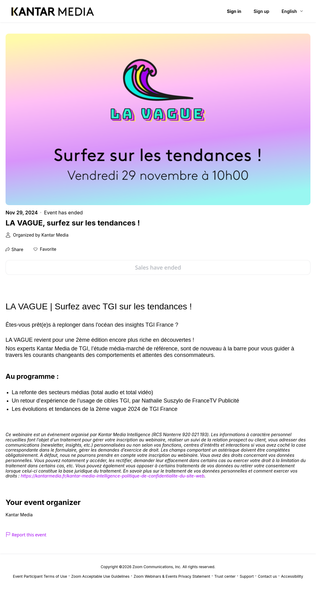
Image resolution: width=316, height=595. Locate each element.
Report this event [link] (26, 535)
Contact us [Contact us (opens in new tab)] (267, 576)
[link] (112, 476)
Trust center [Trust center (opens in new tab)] (225, 576)
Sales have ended (158, 267)
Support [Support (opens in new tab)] (247, 576)
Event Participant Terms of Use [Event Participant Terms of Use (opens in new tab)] (40, 576)
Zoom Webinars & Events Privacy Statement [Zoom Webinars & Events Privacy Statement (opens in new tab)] (172, 576)
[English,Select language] (293, 11)
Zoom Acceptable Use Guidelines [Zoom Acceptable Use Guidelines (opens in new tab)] (100, 576)
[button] (45, 249)
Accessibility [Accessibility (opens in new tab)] (292, 576)
